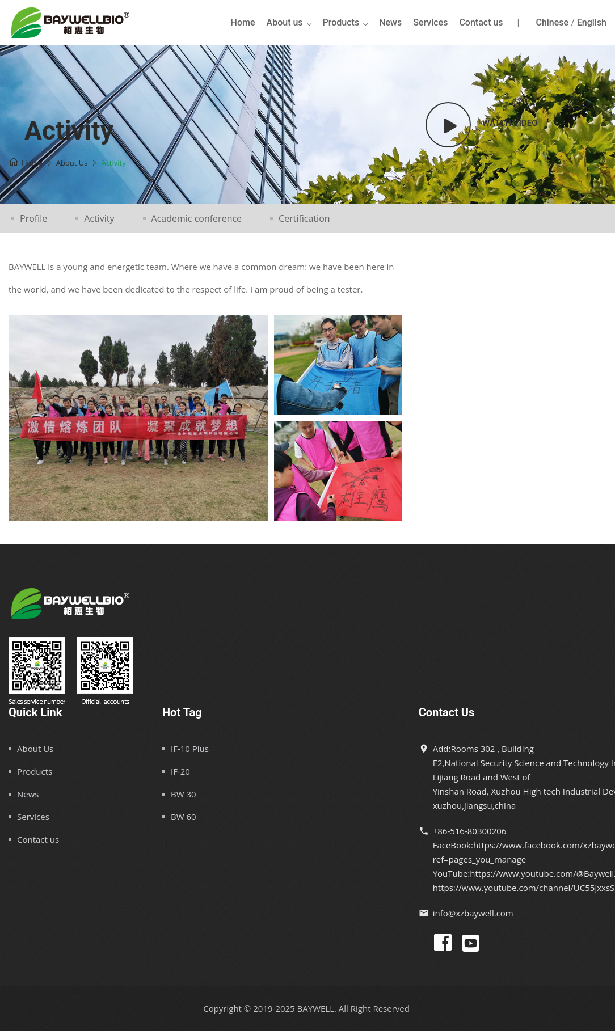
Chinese (552, 22)
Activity (99, 218)
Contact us (481, 22)
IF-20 (180, 771)
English (591, 22)
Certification (304, 218)
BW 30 (183, 794)
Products (341, 22)
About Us (35, 748)
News (390, 22)
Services (430, 22)
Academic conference (196, 218)
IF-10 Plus (190, 748)
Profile (33, 218)
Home (243, 22)
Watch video (510, 123)
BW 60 (183, 816)
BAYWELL (315, 1008)
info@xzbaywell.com (473, 913)
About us (285, 22)
